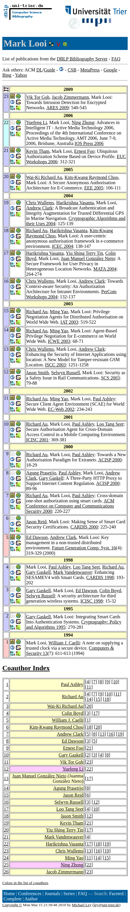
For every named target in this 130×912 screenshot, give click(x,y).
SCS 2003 (110, 377)
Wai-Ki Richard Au (44, 177)
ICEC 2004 (62, 246)
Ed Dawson (37, 537)
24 (6, 857)
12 (6, 768)
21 (89, 748)
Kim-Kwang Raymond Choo (91, 177)
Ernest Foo (84, 151)
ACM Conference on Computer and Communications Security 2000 (70, 506)
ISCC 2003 (55, 364)
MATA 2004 (104, 268)
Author (31, 898)
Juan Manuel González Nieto (88, 258)
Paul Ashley (104, 398)
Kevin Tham (37, 151)
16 (111, 734)
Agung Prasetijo (41, 472)
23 (89, 761)
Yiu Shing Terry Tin (84, 253)
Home (9, 893)
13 (102, 734)
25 (6, 864)
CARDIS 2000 (84, 526)
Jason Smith (37, 372)
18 (106, 699)
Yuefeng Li (36, 122)
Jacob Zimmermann (70, 97)
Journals (52, 893)
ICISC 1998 (92, 601)
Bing (6, 75)
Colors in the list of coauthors (25, 883)
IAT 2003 (69, 322)
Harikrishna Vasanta (75, 202)
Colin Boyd (110, 590)
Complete (12, 898)
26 (6, 871)
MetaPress (90, 69)
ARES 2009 (57, 107)
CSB (71, 69)
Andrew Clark (39, 207)
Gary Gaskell (51, 478)
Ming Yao (59, 311)
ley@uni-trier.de (106, 905)
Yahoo (21, 75)
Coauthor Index (26, 668)
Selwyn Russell (65, 372)
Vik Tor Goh (37, 97)
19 (119, 734)
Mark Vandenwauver (72, 572)
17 (95, 713)
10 (115, 681)
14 (89, 699)
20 (89, 706)
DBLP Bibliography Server (82, 58)
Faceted (116, 893)
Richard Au (36, 230)
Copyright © (12, 905)
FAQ (115, 58)
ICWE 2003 (59, 341)
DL (39, 69)
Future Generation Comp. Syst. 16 (84, 547)
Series (69, 893)
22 (89, 768)
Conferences (29, 893)
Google (110, 69)
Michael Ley (82, 905)
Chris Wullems (40, 202)
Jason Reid (36, 521)
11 (89, 687)
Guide (49, 69)
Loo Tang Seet (110, 424)
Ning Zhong (83, 122)
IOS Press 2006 (89, 143)
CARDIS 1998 (100, 577)
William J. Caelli (64, 642)
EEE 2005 (93, 187)
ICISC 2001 (37, 439)
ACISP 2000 (110, 459)
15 (97, 699)
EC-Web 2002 (61, 409)
